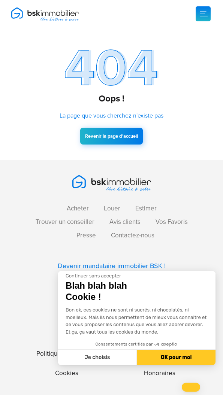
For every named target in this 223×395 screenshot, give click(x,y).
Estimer (146, 208)
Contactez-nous (132, 235)
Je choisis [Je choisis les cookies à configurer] (97, 357)
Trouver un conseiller (65, 222)
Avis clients (125, 222)
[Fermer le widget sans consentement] (93, 276)
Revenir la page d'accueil (111, 136)
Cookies (66, 373)
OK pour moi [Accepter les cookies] (176, 357)
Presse (86, 235)
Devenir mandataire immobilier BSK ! (112, 266)
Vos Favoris (172, 222)
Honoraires (159, 373)
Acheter (78, 208)
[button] (191, 387)
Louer (112, 208)
